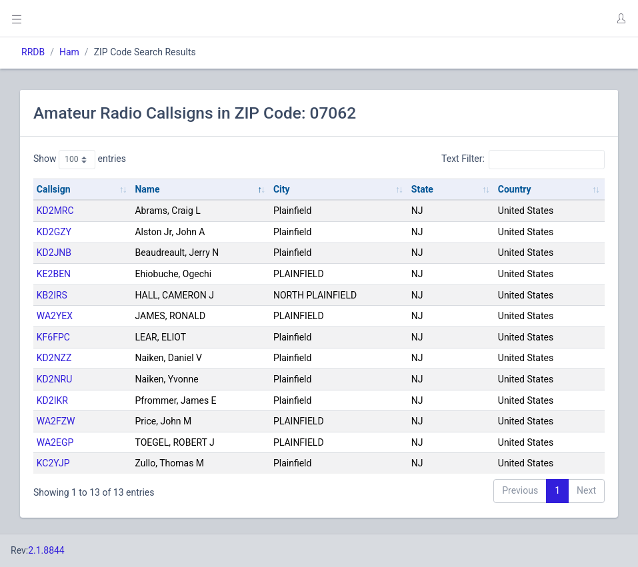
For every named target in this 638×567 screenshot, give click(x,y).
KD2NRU (55, 379)
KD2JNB (54, 252)
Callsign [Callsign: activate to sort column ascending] (54, 189)
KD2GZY (54, 232)
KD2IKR (52, 400)
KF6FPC (53, 337)
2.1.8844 (46, 550)
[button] (620, 19)
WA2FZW (56, 421)
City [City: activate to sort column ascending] (281, 189)
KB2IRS (52, 295)
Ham (69, 52)
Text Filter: (523, 159)
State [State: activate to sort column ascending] (422, 189)
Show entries (79, 159)
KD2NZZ (54, 357)
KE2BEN (54, 274)
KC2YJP (53, 463)
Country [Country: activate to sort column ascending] (514, 189)
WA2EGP (55, 442)
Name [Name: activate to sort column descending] (147, 189)
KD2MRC (55, 210)
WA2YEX (55, 315)
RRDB (33, 52)
